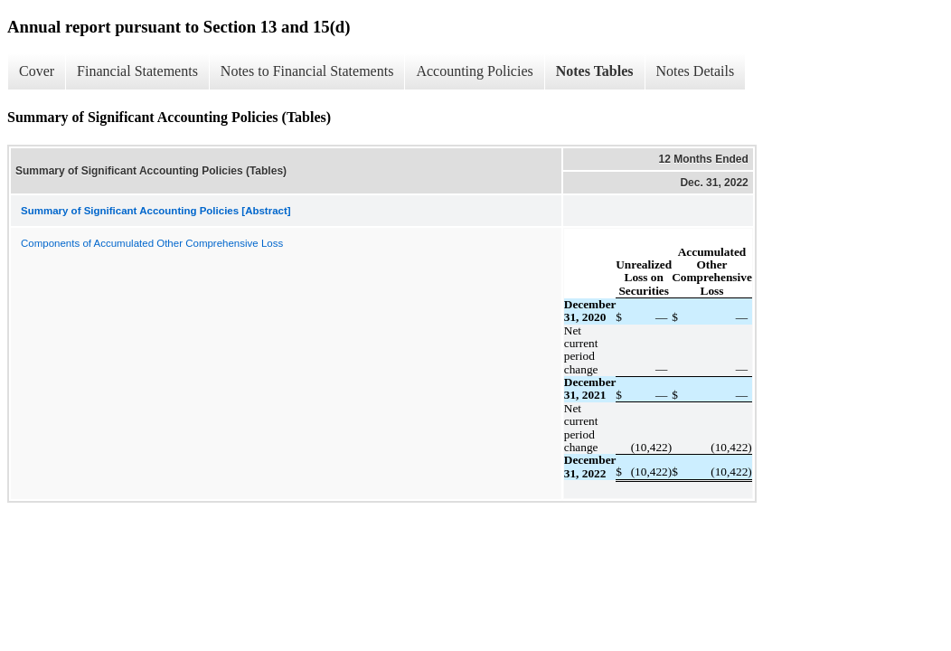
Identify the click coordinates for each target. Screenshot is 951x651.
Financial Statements (137, 71)
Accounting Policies (474, 71)
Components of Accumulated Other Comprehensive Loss (152, 243)
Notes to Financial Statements (307, 71)
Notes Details (695, 71)
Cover (36, 71)
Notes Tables (595, 71)
